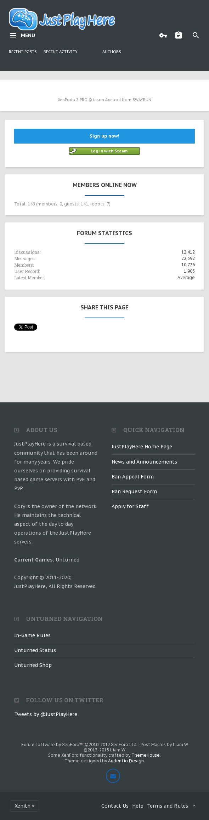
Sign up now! (104, 136)
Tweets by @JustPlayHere (45, 714)
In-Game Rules (32, 635)
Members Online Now (105, 184)
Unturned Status (35, 650)
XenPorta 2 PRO (72, 99)
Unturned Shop (33, 665)
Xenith (22, 806)
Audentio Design (126, 760)
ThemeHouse (145, 755)
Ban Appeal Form (133, 476)
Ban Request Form (134, 491)
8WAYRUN (141, 99)
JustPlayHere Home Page (142, 446)
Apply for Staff (130, 506)
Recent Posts (22, 51)
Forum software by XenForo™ (79, 744)
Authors (111, 51)
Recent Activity (61, 51)
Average (186, 277)
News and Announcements (144, 462)
